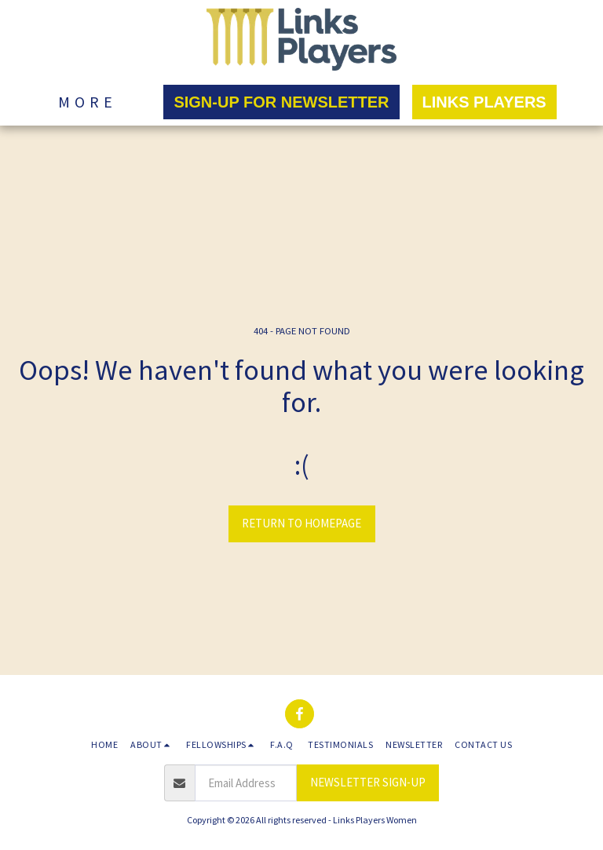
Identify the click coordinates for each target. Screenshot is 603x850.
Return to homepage (301, 523)
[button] (152, 745)
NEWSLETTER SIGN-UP (368, 782)
